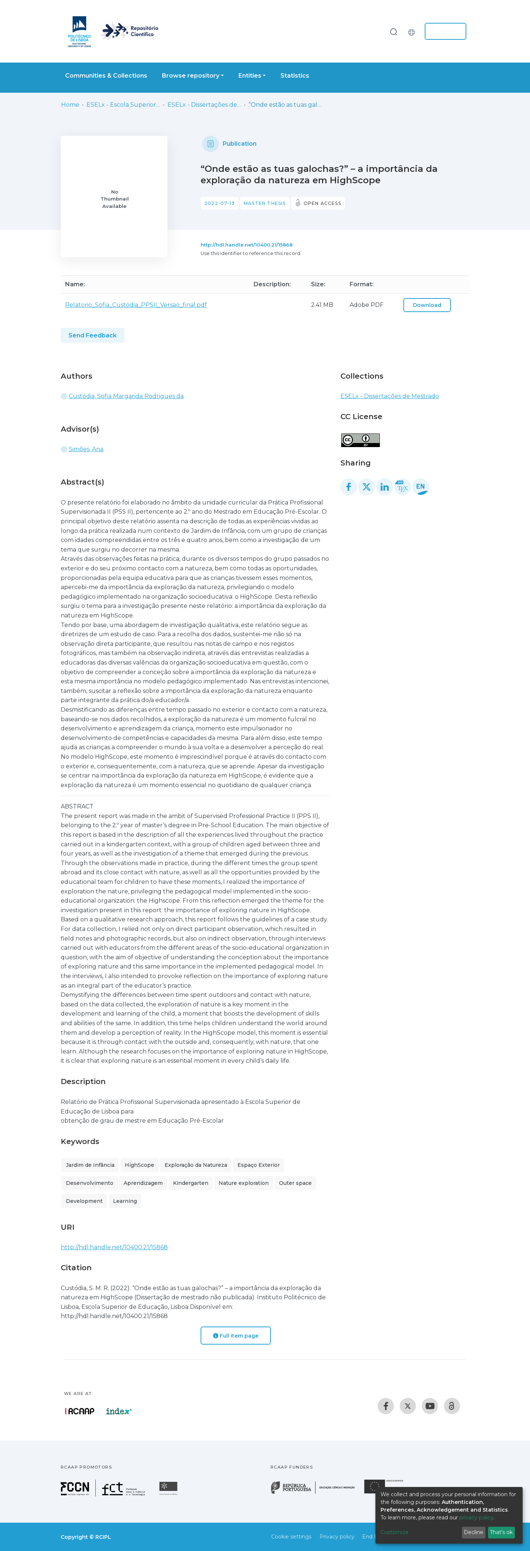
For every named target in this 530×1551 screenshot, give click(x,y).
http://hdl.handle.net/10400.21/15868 (247, 245)
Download (427, 305)
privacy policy (476, 1517)
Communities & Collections (106, 75)
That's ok (501, 1532)
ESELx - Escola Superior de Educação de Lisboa (123, 104)
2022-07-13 (219, 203)
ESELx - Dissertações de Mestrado (204, 104)
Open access (322, 203)
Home (70, 104)
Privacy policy (336, 1536)
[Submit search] (393, 31)
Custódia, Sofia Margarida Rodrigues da (126, 396)
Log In (443, 31)
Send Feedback (92, 335)
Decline (473, 1532)
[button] (413, 31)
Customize (395, 1532)
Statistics (294, 75)
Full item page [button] (235, 1335)
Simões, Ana (86, 449)
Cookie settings (291, 1536)
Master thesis (265, 203)
